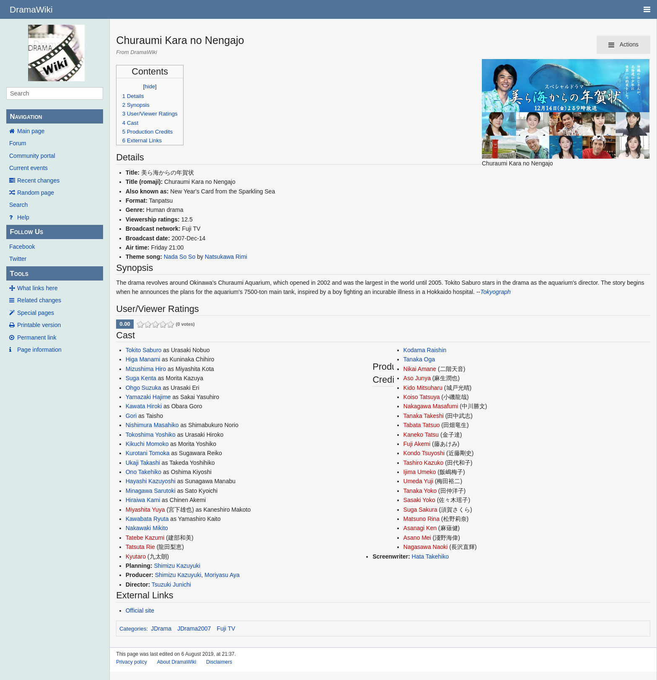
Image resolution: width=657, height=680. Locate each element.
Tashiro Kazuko (424, 462)
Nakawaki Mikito (147, 528)
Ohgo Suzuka (143, 387)
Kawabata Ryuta (147, 518)
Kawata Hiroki (144, 406)
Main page (30, 131)
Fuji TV (226, 628)
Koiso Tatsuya (422, 397)
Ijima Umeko (420, 472)
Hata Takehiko (430, 556)
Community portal (32, 155)
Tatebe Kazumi (145, 537)
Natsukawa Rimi (226, 256)
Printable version (39, 325)
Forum (17, 143)
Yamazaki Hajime (148, 397)
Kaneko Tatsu (421, 434)
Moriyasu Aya (222, 575)
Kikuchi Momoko (147, 443)
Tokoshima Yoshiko (151, 434)
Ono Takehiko (143, 472)
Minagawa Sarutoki (151, 490)
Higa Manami (143, 359)
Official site (140, 610)
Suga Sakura (420, 509)
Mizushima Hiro (146, 369)
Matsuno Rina (422, 518)
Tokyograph (495, 291)
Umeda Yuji (418, 481)
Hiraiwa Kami (143, 500)
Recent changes (38, 180)
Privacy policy (131, 662)
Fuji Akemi (417, 443)
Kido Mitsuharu (423, 387)
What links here (37, 288)
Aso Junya (417, 378)
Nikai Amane (420, 369)
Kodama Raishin (425, 350)
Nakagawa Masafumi (431, 406)
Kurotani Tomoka (148, 453)
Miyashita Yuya (145, 509)
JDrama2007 (194, 628)
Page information (39, 349)
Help (23, 217)
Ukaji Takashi (143, 462)
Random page (35, 192)
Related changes (39, 300)
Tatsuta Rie (140, 546)
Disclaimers (219, 662)
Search (18, 204)
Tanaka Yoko (420, 490)
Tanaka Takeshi (424, 415)
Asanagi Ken (420, 528)
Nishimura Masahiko (152, 425)
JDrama (161, 628)
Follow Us (26, 232)
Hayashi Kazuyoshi (151, 481)
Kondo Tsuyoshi (424, 453)
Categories (132, 629)
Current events (28, 168)
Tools (19, 274)
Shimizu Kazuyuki (177, 565)
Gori (131, 415)
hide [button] (150, 86)
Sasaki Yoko (419, 500)
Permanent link (36, 337)
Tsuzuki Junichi (171, 584)
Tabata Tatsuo (422, 425)
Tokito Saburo (144, 350)
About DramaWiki (176, 662)
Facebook (22, 246)
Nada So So (180, 256)
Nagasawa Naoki (426, 546)
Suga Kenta (141, 378)
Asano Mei (417, 537)
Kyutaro (136, 556)
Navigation (26, 117)
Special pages (35, 312)
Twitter (17, 258)
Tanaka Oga (419, 359)
